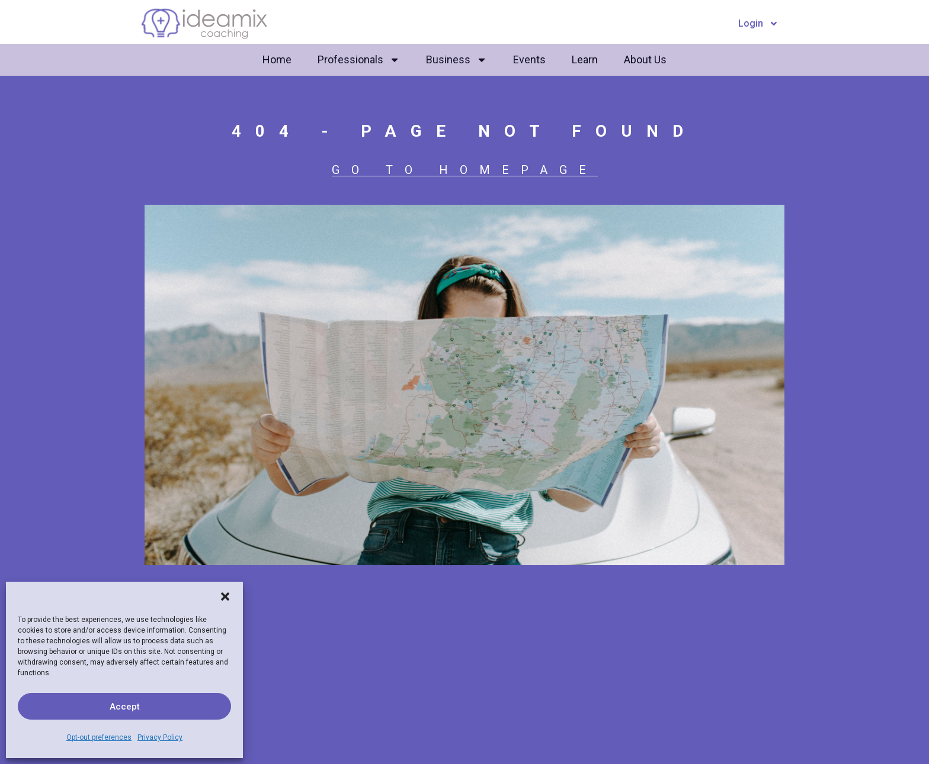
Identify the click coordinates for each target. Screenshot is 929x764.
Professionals (359, 60)
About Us (645, 59)
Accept (125, 706)
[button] (225, 596)
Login (758, 23)
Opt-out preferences (99, 737)
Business (456, 60)
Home (276, 59)
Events (529, 59)
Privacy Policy (159, 737)
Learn (585, 59)
